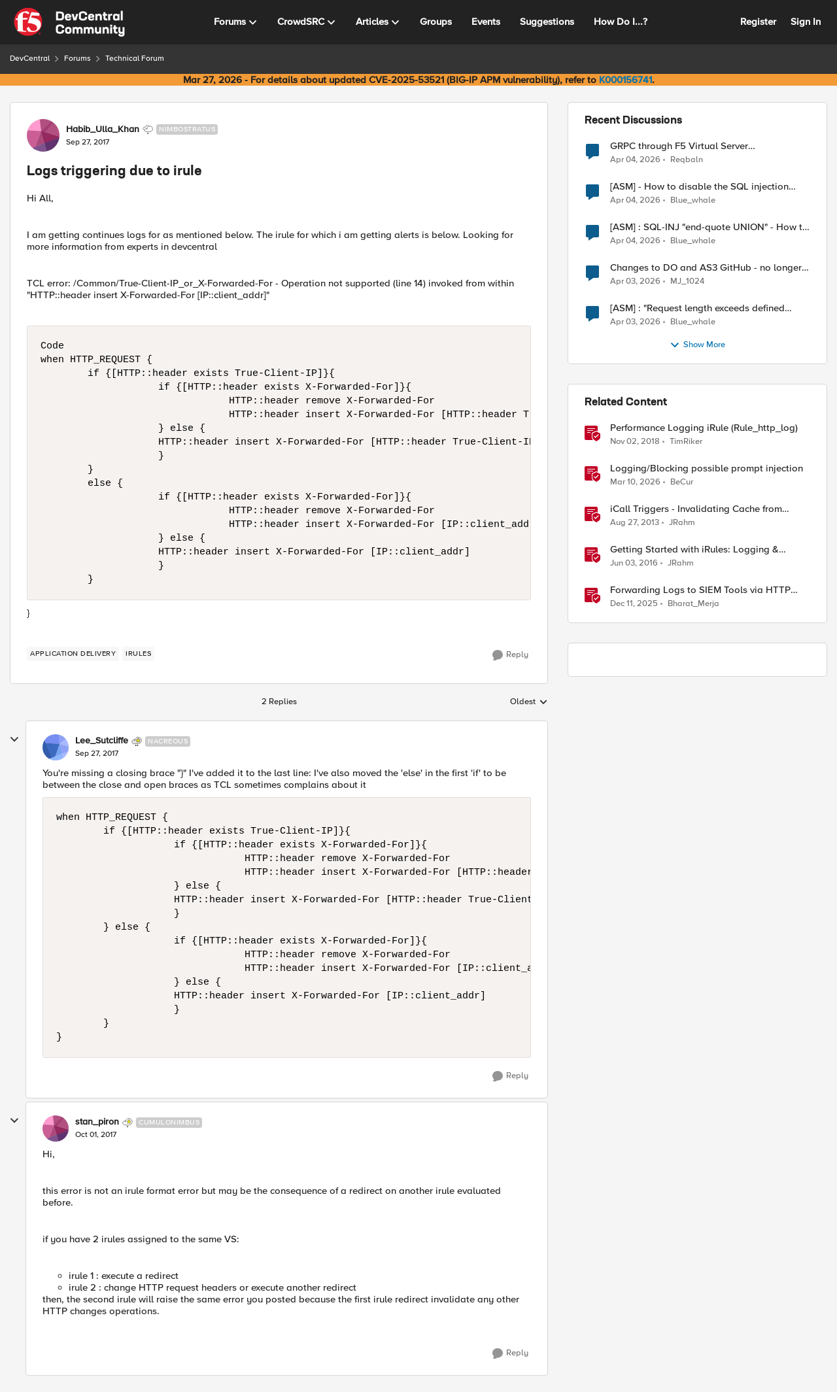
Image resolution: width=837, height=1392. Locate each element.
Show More (697, 345)
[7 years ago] (635, 442)
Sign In (806, 21)
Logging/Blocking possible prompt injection (706, 468)
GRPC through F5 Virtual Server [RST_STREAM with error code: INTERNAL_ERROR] (679, 146)
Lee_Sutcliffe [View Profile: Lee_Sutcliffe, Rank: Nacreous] (101, 741)
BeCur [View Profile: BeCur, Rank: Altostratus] (681, 482)
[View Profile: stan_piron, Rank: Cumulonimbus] (56, 1128)
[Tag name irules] (138, 654)
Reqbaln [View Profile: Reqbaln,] (686, 159)
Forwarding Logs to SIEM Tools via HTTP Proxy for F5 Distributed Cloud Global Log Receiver (703, 590)
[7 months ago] (634, 604)
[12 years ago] (634, 523)
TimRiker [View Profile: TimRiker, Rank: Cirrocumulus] (686, 442)
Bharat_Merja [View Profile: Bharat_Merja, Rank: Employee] (693, 604)
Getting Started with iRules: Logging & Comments (694, 549)
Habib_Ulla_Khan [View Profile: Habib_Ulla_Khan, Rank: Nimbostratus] (102, 129)
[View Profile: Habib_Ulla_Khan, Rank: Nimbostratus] (43, 135)
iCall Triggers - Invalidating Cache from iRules (696, 509)
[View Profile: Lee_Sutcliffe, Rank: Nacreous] (56, 747)
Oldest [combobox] (529, 702)
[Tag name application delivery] (73, 654)
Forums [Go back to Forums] (77, 58)
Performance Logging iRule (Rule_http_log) (704, 427)
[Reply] (510, 655)
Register (758, 21)
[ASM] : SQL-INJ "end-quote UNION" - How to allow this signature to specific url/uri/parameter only (709, 227)
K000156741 (625, 80)
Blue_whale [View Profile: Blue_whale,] (692, 200)
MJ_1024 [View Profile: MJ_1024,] (687, 281)
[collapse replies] (14, 739)
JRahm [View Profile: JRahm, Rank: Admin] (682, 523)
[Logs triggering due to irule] (96, 753)
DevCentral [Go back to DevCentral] (30, 58)
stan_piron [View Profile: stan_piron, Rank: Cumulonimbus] (97, 1122)
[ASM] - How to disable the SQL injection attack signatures (699, 186)
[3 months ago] (635, 159)
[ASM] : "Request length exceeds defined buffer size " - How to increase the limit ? (698, 308)
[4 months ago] (635, 482)
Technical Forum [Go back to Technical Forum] (134, 58)
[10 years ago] (634, 563)
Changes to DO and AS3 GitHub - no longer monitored (706, 267)
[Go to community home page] (69, 22)
